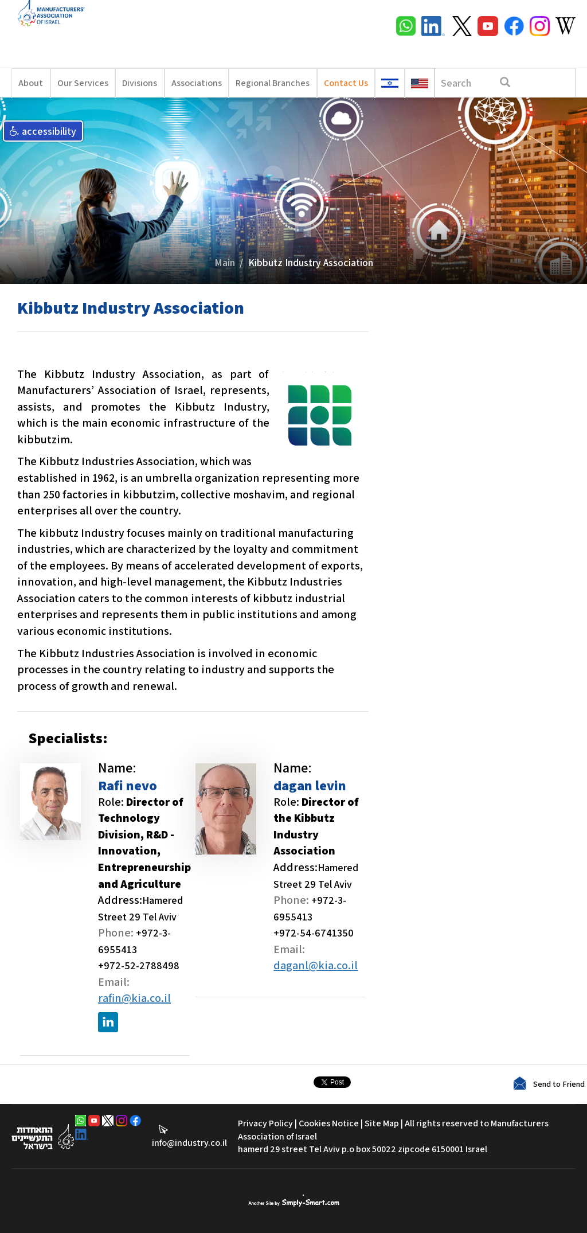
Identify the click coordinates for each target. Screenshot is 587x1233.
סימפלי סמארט (294, 1201)
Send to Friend (559, 1084)
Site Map (382, 1123)
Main (224, 262)
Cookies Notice (329, 1123)
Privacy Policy (265, 1123)
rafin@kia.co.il (134, 997)
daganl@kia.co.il (315, 965)
